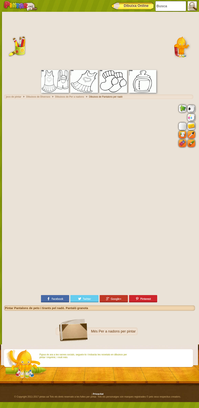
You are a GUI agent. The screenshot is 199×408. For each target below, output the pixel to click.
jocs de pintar (13, 96)
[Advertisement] (99, 40)
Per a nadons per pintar (117, 331)
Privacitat (98, 394)
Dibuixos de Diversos (38, 96)
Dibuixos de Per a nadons (69, 96)
